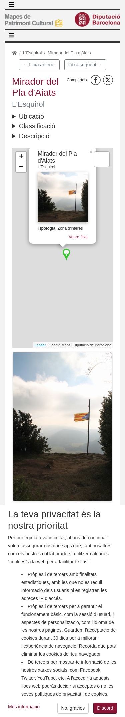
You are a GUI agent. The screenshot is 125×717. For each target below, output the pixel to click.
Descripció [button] (34, 136)
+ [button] (21, 157)
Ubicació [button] (31, 116)
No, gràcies (73, 708)
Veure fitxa (79, 236)
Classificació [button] (37, 126)
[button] (62, 426)
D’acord (105, 708)
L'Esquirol (32, 52)
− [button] (21, 167)
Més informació (24, 706)
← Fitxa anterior (39, 64)
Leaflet (40, 345)
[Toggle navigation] (11, 4)
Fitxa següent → (85, 64)
